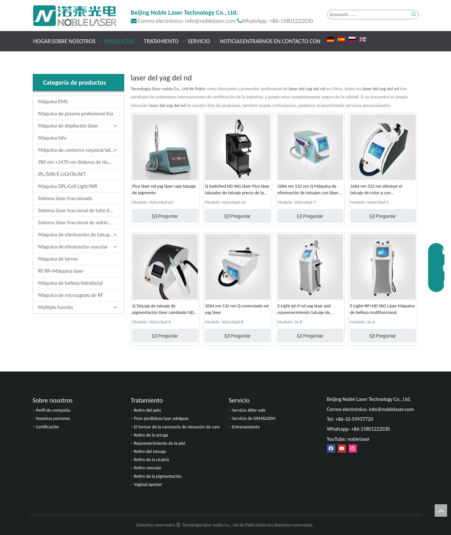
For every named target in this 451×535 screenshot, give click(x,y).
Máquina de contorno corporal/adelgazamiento (81, 150)
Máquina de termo (58, 259)
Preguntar (165, 216)
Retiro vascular (148, 468)
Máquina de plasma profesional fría (75, 114)
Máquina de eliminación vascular (73, 247)
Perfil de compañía (53, 410)
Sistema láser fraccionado (65, 198)
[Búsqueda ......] (368, 14)
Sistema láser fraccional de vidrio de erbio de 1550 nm (81, 222)
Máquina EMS (53, 101)
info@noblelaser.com (210, 21)
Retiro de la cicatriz (151, 459)
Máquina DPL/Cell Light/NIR (67, 186)
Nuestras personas (53, 418)
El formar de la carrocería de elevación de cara (177, 427)
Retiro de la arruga (151, 435)
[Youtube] (342, 448)
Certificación (47, 427)
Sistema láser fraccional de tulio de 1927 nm (81, 210)
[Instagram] (353, 448)
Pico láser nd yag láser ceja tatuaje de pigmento (164, 189)
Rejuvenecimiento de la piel (159, 443)
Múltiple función (55, 307)
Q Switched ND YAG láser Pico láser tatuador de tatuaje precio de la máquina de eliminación (237, 189)
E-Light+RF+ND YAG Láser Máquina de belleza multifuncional (382, 309)
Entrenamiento (246, 427)
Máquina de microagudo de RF (70, 295)
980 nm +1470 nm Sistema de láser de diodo (81, 162)
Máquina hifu (52, 138)
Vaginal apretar (148, 484)
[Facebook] (331, 448)
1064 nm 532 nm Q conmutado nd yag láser (237, 309)
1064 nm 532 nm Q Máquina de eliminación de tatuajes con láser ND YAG (308, 189)
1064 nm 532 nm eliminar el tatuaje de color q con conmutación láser (376, 189)
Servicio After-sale (249, 410)
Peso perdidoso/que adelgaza (161, 418)
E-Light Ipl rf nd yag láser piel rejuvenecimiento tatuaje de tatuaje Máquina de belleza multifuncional (304, 309)
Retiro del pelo (147, 410)
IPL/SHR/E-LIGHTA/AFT (62, 174)
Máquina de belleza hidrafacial (70, 283)
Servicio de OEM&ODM (254, 418)
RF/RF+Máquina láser (60, 271)
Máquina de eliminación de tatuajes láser (81, 235)
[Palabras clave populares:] (413, 14)
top (441, 510)
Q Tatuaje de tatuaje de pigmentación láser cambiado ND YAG (163, 309)
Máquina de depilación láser (68, 126)
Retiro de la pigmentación (158, 476)
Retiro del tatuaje (150, 451)
